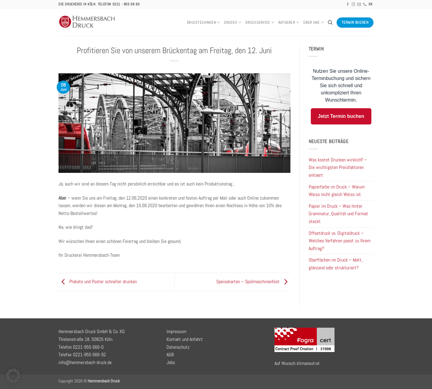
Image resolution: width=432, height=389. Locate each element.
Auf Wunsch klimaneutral (297, 363)
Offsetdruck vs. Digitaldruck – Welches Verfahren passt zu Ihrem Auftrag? (339, 241)
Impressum (176, 331)
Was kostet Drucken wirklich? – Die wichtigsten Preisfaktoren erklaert (338, 167)
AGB (170, 354)
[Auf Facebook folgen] (348, 4)
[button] (13, 376)
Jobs (170, 362)
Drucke (232, 22)
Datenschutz (178, 347)
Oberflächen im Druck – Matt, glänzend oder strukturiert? (335, 264)
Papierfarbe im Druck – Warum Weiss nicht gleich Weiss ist (336, 191)
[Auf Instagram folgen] (353, 4)
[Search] (330, 22)
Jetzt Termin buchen (341, 116)
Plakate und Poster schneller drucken (97, 281)
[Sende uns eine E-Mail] (359, 4)
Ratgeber (288, 22)
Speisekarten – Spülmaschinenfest (253, 281)
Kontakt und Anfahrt (184, 339)
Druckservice (259, 22)
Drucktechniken (203, 22)
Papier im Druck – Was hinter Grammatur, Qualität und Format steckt (338, 214)
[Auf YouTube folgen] (370, 4)
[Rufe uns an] (365, 4)
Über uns (313, 22)
